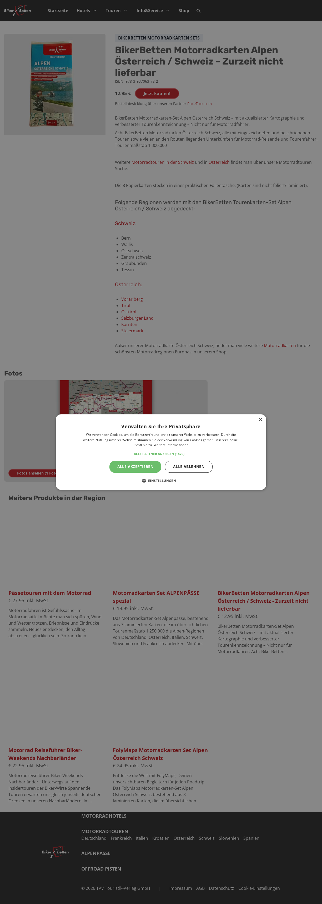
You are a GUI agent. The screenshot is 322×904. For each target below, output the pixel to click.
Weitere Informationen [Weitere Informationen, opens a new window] (171, 445)
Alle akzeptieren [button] (135, 466)
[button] (161, 454)
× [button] (260, 420)
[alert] (161, 452)
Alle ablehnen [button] (188, 466)
